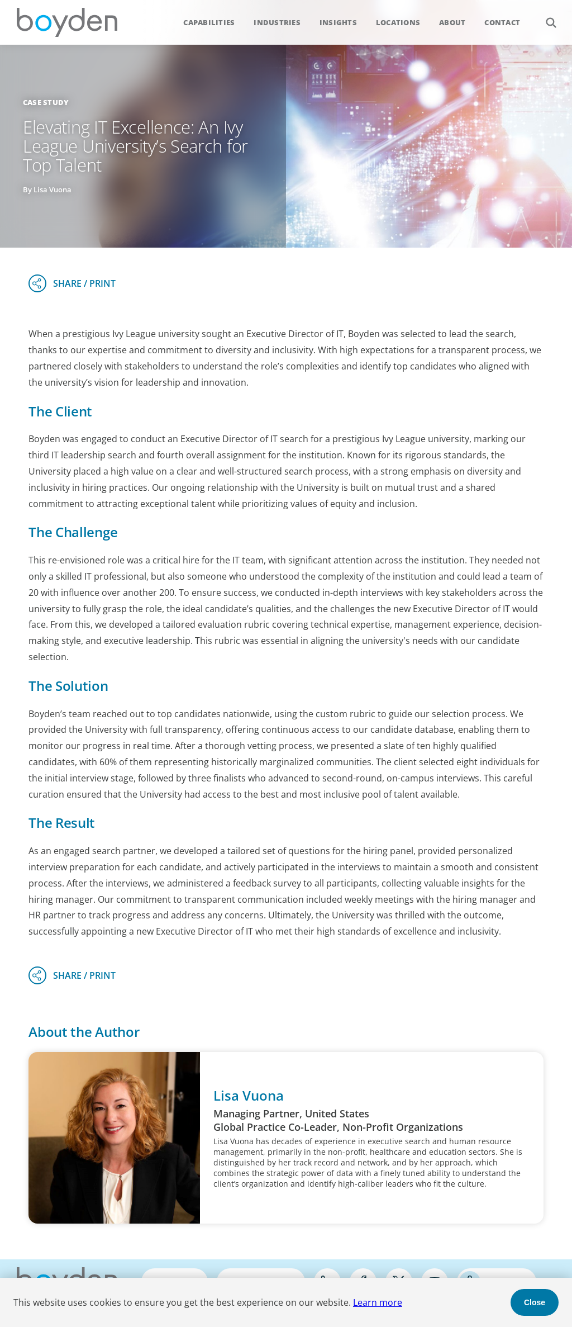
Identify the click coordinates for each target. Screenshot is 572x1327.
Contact (502, 22)
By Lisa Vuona (47, 189)
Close (534, 1302)
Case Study (46, 102)
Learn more (377, 1302)
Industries (277, 22)
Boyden (67, 22)
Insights (338, 22)
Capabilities (209, 22)
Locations (398, 22)
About (452, 22)
